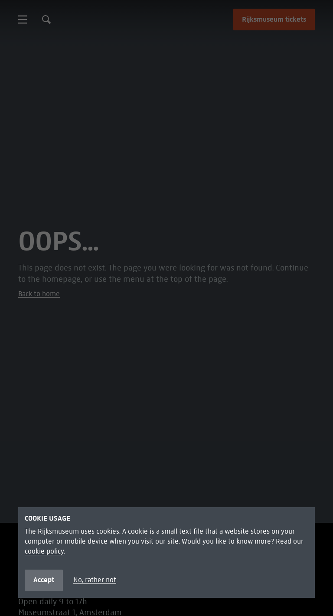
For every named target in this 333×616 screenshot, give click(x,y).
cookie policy (44, 551)
